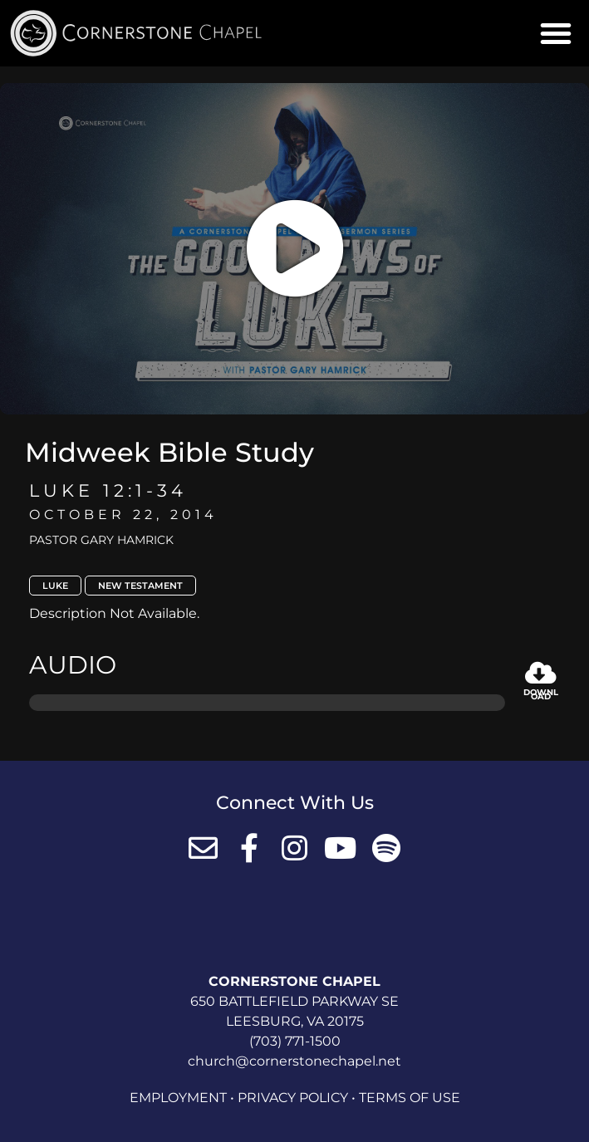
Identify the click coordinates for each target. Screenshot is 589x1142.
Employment (178, 1097)
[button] (556, 33)
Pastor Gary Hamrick (101, 539)
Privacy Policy (293, 1097)
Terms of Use (409, 1097)
